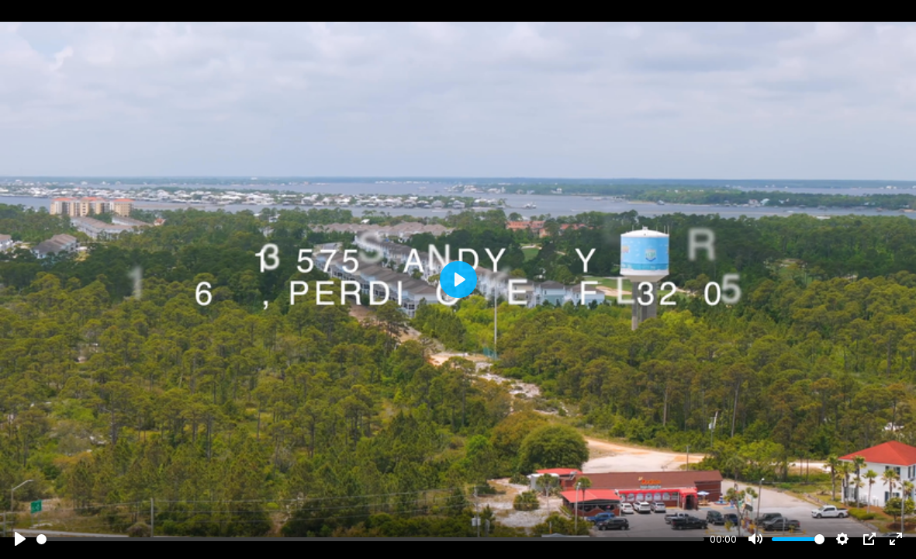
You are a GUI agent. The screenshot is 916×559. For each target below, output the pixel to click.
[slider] (370, 539)
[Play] (20, 538)
